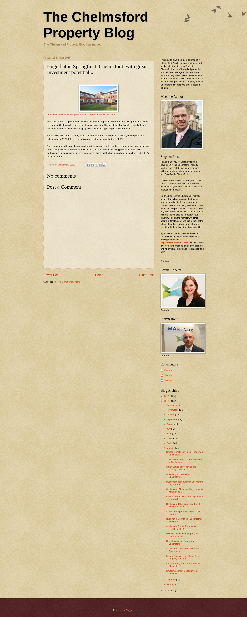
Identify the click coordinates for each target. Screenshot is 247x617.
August (170, 424)
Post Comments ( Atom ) (69, 281)
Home (99, 275)
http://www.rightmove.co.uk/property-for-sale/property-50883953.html (81, 114)
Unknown (168, 370)
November (172, 410)
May (169, 438)
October (171, 414)
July (169, 429)
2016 (166, 396)
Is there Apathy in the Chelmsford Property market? (182, 557)
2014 (166, 590)
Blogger (129, 610)
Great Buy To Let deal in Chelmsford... (178, 475)
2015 (166, 401)
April (169, 443)
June (169, 433)
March (170, 448)
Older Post (146, 275)
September (172, 419)
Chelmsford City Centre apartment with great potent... (183, 505)
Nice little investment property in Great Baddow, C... (182, 535)
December (172, 405)
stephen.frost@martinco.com (174, 243)
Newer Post (51, 275)
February (171, 579)
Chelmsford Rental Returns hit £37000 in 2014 (181, 527)
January (171, 584)
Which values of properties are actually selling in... (181, 468)
